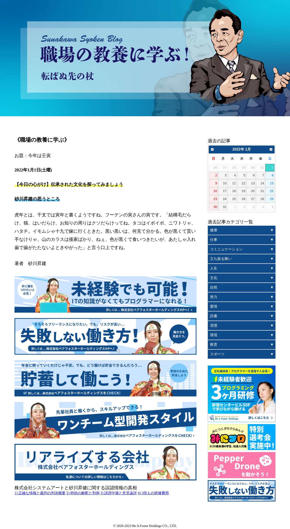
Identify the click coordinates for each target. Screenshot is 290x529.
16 (215, 191)
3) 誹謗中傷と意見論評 (118, 493)
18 (234, 191)
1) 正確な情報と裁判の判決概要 (39, 493)
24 (224, 199)
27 (253, 199)
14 (262, 183)
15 (271, 183)
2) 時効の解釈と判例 (82, 493)
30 (215, 207)
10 (224, 183)
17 (224, 191)
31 (224, 207)
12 (243, 183)
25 (234, 199)
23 (215, 199)
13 (253, 183)
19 (243, 191)
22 (271, 191)
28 (262, 199)
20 (253, 191)
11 (234, 183)
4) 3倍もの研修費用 (153, 493)
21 (262, 191)
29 (271, 199)
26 (243, 199)
